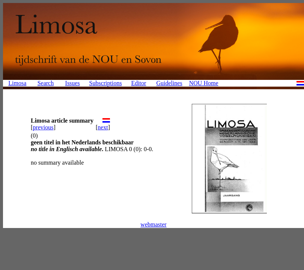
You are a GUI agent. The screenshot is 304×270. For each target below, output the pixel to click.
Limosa (17, 83)
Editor (138, 83)
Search (46, 83)
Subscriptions (105, 83)
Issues (72, 83)
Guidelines (169, 83)
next (103, 127)
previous (43, 127)
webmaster (153, 224)
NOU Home (203, 83)
